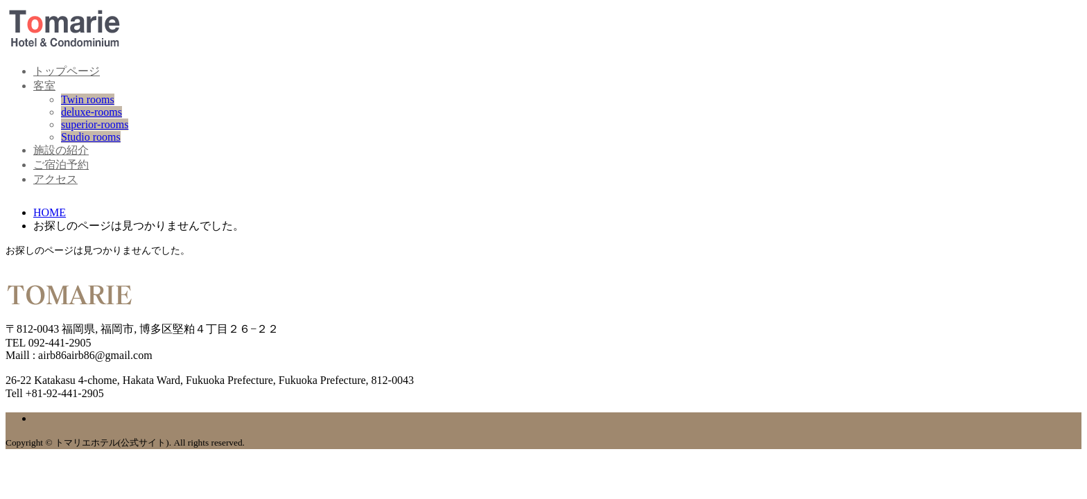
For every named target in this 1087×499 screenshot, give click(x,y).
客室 (44, 85)
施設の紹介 (61, 150)
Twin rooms (87, 99)
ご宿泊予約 (61, 164)
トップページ (66, 71)
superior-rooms (94, 124)
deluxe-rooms (91, 112)
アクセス (55, 179)
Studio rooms (91, 137)
